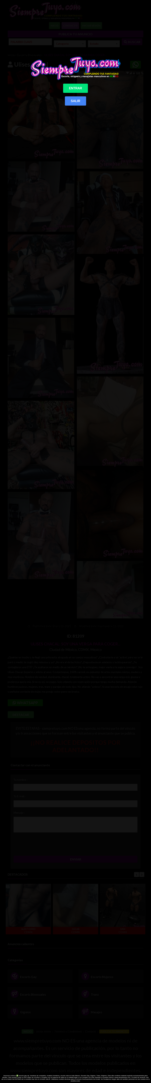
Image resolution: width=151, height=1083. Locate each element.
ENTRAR (75, 88)
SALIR (75, 101)
